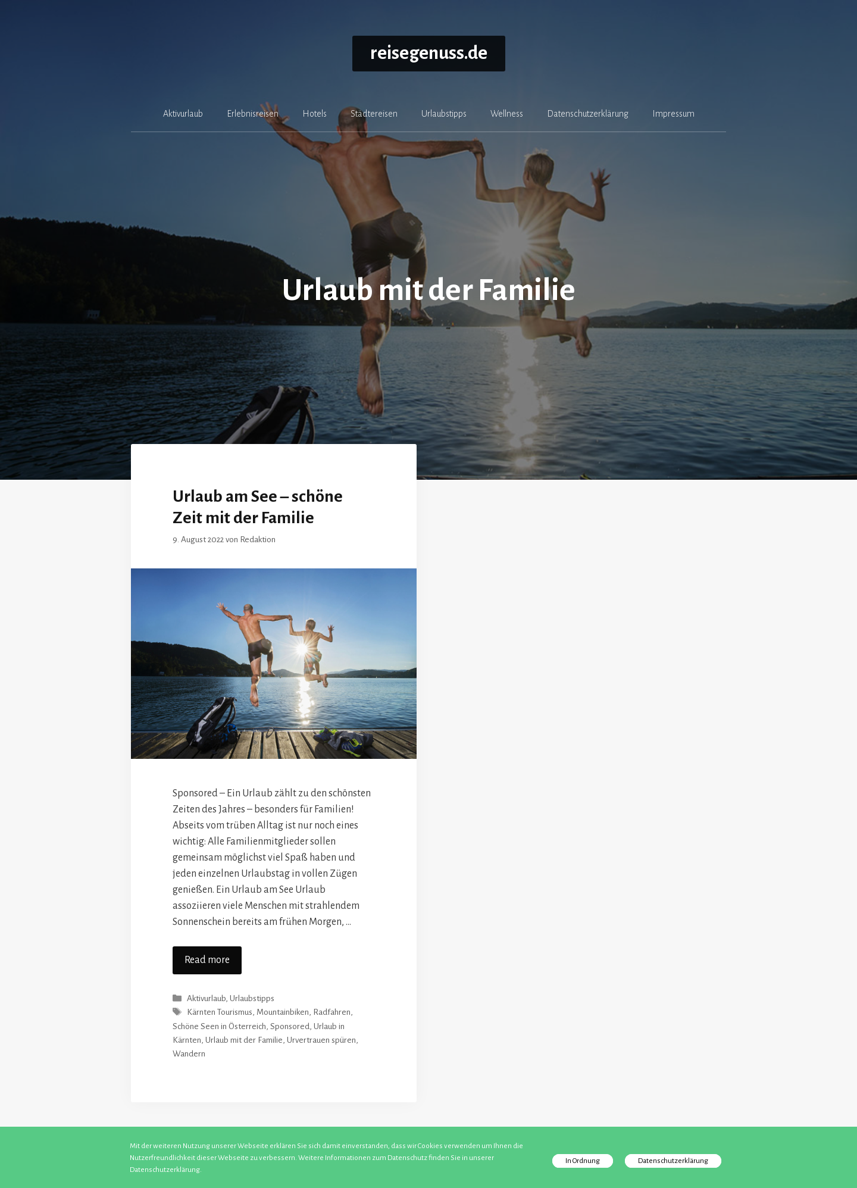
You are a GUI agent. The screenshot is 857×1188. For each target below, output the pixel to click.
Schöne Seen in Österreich (219, 1026)
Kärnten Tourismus (219, 1012)
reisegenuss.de (428, 53)
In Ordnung (582, 1161)
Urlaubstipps (444, 113)
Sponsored (289, 1026)
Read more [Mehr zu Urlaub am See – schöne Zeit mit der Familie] (207, 960)
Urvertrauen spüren (321, 1040)
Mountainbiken (283, 1012)
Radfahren (332, 1012)
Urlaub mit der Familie (244, 1040)
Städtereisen (374, 113)
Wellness (506, 113)
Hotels (314, 113)
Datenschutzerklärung (587, 113)
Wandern (189, 1053)
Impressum (673, 113)
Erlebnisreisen (253, 113)
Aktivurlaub (183, 113)
